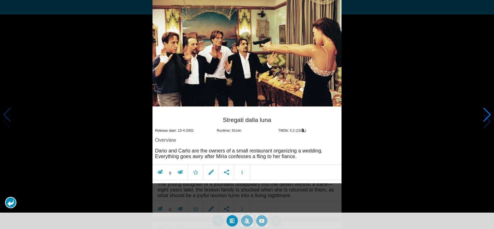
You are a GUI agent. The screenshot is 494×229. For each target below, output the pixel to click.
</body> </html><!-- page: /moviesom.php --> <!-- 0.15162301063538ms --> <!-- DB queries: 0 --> (247, 114)
